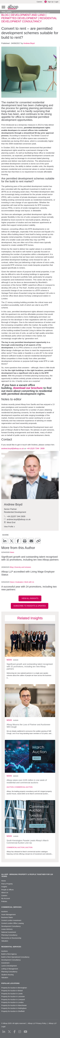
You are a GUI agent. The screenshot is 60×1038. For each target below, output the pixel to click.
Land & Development (9, 966)
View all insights (30, 598)
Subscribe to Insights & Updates (29, 606)
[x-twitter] (11, 541)
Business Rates (7, 917)
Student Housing (7, 975)
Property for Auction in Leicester (13, 996)
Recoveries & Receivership (11, 938)
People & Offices (7, 890)
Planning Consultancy (9, 935)
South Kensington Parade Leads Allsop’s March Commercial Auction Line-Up (28, 841)
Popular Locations (10, 983)
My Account (5, 898)
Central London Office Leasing (12, 923)
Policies (4, 901)
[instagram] (19, 1031)
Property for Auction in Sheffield (12, 1011)
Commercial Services (11, 907)
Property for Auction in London (12, 1002)
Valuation (4, 941)
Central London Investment (11, 920)
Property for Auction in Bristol (12, 991)
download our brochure (28, 387)
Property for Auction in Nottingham (13, 1008)
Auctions (4, 911)
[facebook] (18, 541)
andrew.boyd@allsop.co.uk (12, 448)
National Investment (8, 932)
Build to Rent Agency (9, 954)
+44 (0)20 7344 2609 (35, 448)
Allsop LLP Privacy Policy (37, 1023)
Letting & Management (9, 969)
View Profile (9, 527)
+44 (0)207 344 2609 (14, 516)
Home (3, 11)
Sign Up (50, 2)
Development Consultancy (11, 926)
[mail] (31, 541)
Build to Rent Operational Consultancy (15, 957)
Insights (9, 11)
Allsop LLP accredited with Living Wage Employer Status (28, 573)
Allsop (13, 7)
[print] (24, 541)
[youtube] (25, 1031)
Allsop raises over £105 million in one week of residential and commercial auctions (27, 781)
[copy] (37, 541)
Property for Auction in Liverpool (13, 999)
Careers (39, 2)
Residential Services (11, 947)
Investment (5, 963)
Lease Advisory (7, 929)
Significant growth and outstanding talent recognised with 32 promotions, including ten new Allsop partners (30, 558)
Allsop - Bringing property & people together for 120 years (27, 875)
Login (56, 2)
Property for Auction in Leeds (12, 994)
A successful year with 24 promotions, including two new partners (29, 588)
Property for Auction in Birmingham (14, 988)
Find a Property (7, 884)
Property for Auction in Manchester (14, 1005)
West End (9, 522)
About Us (4, 892)
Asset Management (8, 914)
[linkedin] (4, 541)
